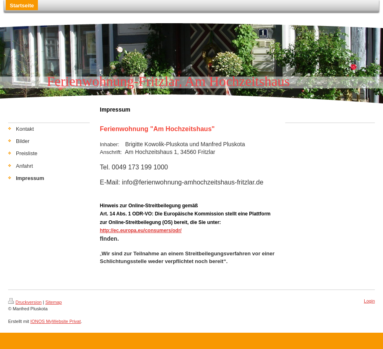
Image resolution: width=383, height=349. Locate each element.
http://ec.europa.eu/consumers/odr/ (141, 230)
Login (369, 301)
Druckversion (25, 302)
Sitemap (53, 302)
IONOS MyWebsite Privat (55, 321)
